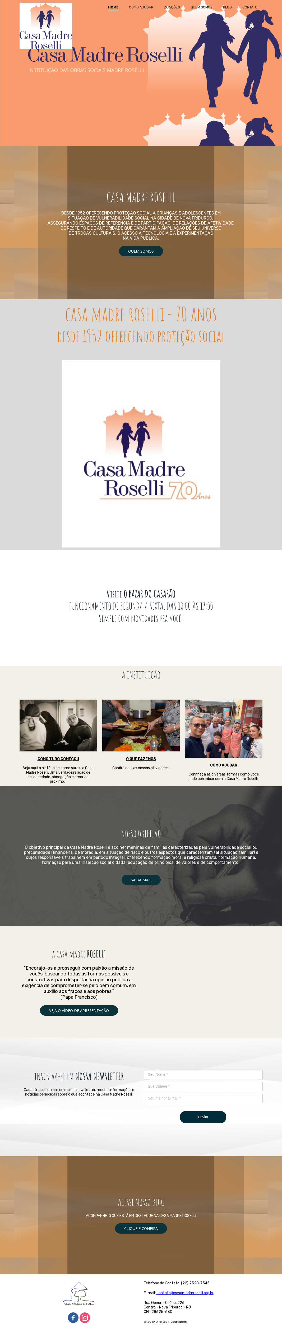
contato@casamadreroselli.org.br (185, 1293)
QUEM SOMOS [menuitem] (201, 7)
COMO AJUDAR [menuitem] (141, 7)
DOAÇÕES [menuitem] (172, 7)
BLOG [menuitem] (227, 7)
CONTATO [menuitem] (249, 7)
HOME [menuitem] (113, 7)
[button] (141, 251)
